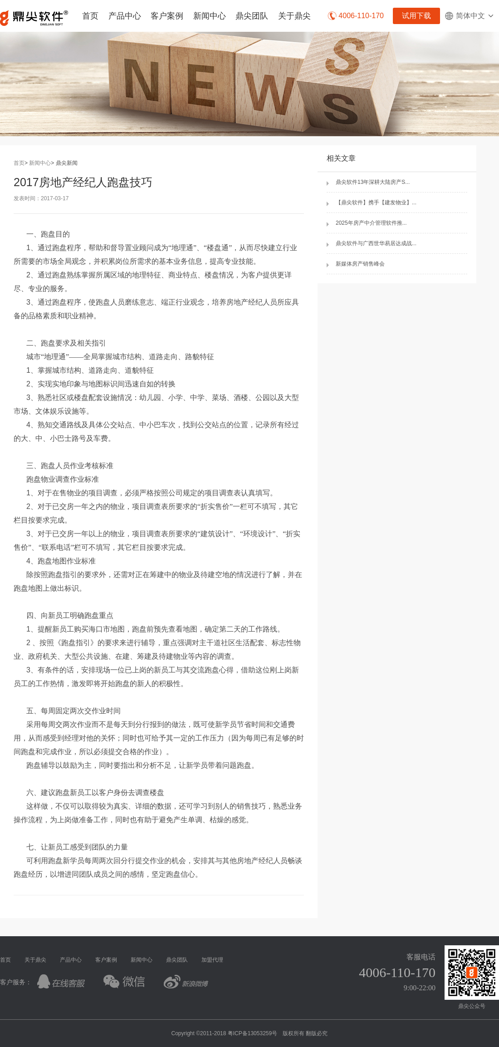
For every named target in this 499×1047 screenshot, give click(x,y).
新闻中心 (209, 15)
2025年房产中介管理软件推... (371, 223)
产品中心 (124, 15)
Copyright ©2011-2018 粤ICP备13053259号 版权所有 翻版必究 (249, 1033)
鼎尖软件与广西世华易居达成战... (376, 243)
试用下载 (416, 16)
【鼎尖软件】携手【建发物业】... (376, 202)
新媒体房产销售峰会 (360, 264)
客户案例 (167, 15)
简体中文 (469, 15)
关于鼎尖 (294, 15)
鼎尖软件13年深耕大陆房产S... (373, 182)
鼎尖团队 (251, 15)
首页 (90, 15)
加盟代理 (212, 960)
